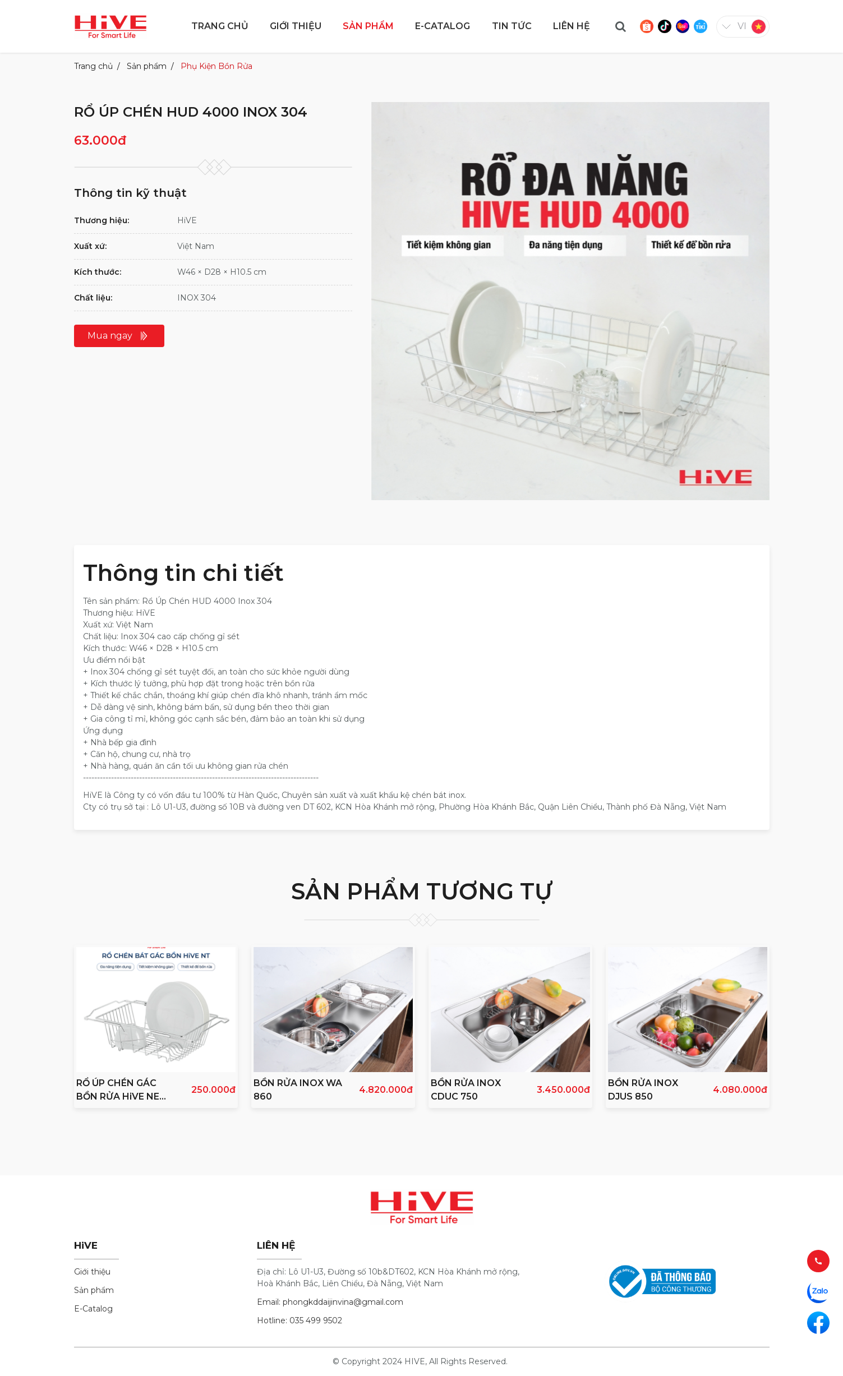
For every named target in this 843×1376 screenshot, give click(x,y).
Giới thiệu (92, 1272)
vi (742, 26)
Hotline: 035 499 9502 (299, 1320)
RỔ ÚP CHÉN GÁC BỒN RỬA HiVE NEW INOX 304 (122, 1090)
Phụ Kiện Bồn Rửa (216, 66)
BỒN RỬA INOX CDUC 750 (466, 1090)
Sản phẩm (147, 66)
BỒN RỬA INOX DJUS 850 (643, 1090)
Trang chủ (93, 66)
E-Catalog (93, 1309)
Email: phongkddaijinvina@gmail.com (330, 1302)
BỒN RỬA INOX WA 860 (298, 1090)
